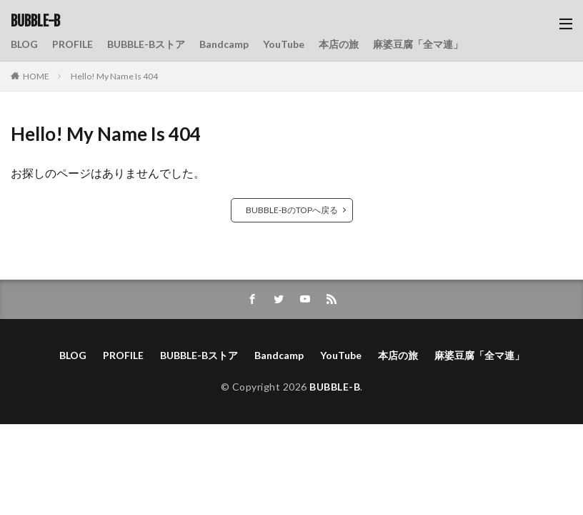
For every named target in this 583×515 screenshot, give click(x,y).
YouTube (283, 44)
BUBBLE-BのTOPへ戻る (292, 210)
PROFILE (72, 44)
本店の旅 (339, 44)
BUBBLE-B (35, 21)
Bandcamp (224, 44)
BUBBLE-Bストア (146, 44)
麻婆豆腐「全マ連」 (418, 44)
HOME (36, 76)
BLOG (24, 44)
